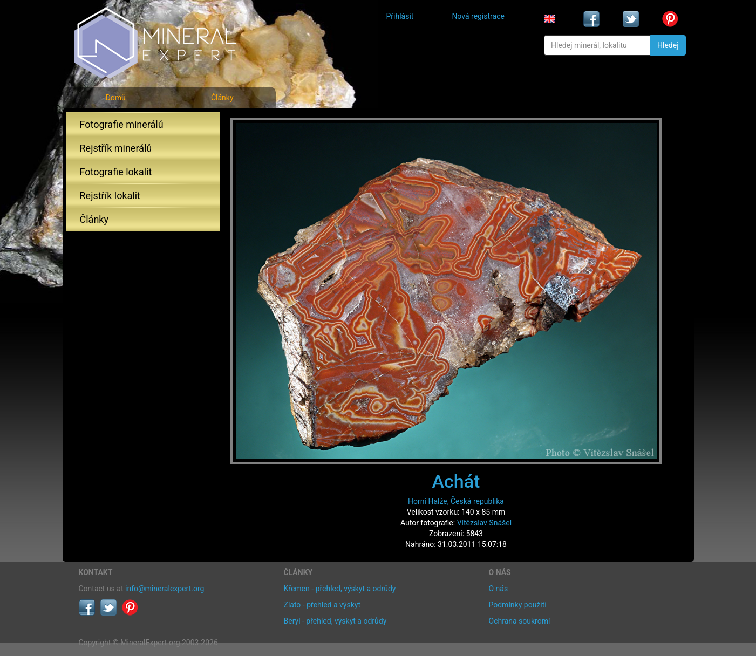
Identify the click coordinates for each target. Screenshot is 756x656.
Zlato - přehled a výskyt (322, 604)
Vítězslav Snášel (484, 522)
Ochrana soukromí (519, 621)
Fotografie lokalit (116, 171)
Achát (456, 481)
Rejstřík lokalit (110, 195)
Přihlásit (400, 16)
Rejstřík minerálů (116, 148)
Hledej (667, 45)
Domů (116, 97)
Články (222, 97)
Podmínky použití (518, 604)
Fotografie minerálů (122, 124)
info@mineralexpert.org (164, 588)
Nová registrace (478, 16)
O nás (498, 588)
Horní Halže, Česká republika (456, 501)
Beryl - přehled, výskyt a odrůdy (335, 621)
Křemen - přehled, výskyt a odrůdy (340, 588)
